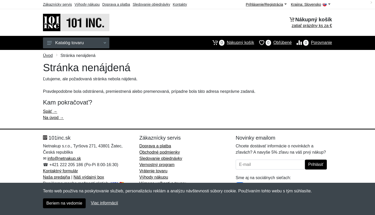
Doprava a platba (116, 4)
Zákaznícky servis (57, 4)
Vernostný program (156, 164)
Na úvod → (53, 117)
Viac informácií (104, 203)
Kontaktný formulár (60, 171)
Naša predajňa (56, 177)
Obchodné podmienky (159, 152)
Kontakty (180, 4)
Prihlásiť (315, 164)
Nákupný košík (231, 42)
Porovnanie (312, 42)
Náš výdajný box (88, 177)
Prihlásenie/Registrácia (266, 4)
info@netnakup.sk (64, 158)
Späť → (50, 111)
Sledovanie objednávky (151, 4)
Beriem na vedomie (64, 203)
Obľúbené (273, 42)
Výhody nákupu (87, 4)
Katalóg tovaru (76, 42)
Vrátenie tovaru (153, 171)
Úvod (48, 55)
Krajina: (310, 4)
